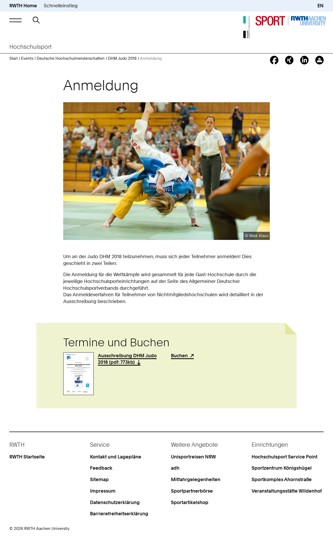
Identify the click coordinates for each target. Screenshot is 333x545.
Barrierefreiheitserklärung (119, 513)
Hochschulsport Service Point (284, 456)
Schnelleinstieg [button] (61, 5)
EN (320, 5)
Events (27, 58)
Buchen (179, 355)
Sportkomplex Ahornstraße (282, 479)
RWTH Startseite (27, 456)
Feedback (101, 468)
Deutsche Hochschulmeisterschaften (71, 58)
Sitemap (99, 479)
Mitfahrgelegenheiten (195, 479)
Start (13, 58)
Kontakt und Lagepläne (115, 456)
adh (175, 468)
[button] (15, 20)
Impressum (103, 491)
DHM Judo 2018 (122, 58)
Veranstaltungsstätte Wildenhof (287, 491)
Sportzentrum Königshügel (282, 468)
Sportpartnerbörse (192, 491)
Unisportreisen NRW (193, 456)
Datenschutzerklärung (115, 502)
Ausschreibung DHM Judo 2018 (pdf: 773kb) (127, 359)
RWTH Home (23, 5)
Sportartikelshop (189, 502)
